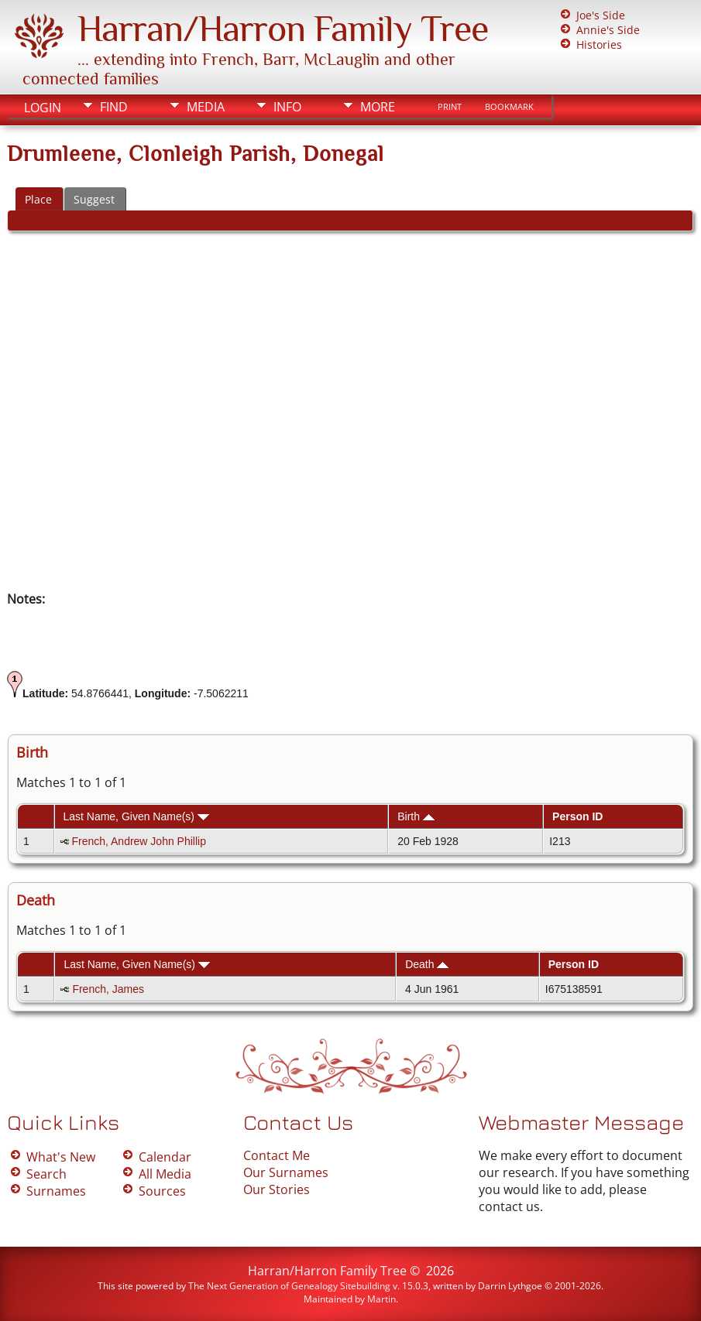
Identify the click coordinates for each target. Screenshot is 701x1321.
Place (38, 199)
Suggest (94, 199)
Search (46, 1173)
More (377, 106)
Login (42, 107)
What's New (60, 1156)
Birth (416, 816)
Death (426, 964)
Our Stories (276, 1189)
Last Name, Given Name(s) (136, 816)
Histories (599, 44)
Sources (162, 1191)
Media (206, 106)
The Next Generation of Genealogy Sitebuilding (289, 1285)
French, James (108, 989)
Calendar (165, 1156)
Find (114, 106)
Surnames (56, 1191)
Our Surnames (285, 1172)
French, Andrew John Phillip (138, 841)
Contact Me (276, 1155)
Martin (381, 1299)
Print (450, 106)
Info (287, 106)
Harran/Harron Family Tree (282, 29)
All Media (165, 1173)
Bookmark (509, 106)
